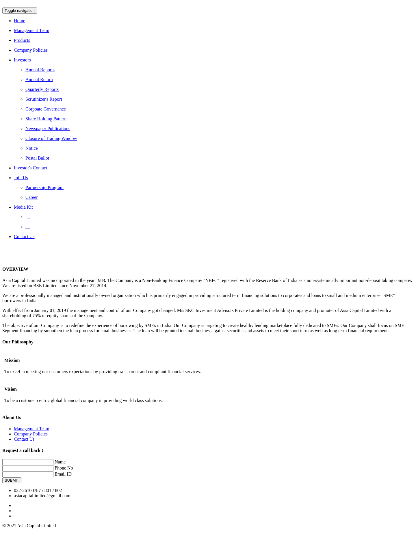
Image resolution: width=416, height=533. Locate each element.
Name (60, 461)
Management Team (31, 428)
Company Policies (31, 433)
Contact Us (24, 439)
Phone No (64, 467)
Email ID (63, 474)
